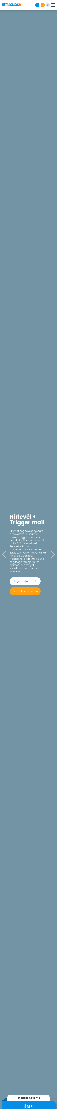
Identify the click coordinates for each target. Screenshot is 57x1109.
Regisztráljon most (25, 581)
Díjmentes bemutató (25, 591)
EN (48, 5)
